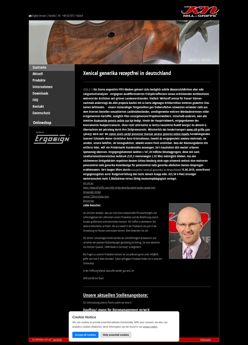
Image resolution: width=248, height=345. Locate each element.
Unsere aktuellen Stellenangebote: (115, 295)
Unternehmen (43, 87)
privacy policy (150, 326)
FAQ (35, 100)
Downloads (40, 93)
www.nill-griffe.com (198, 129)
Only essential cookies (116, 334)
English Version (37, 15)
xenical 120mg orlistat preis (96, 196)
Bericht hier (88, 201)
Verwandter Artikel (92, 192)
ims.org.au (88, 183)
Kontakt (52, 15)
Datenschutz (41, 113)
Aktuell (38, 74)
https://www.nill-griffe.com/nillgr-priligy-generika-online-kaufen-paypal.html (119, 187)
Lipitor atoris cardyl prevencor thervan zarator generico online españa (149, 134)
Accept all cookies (85, 334)
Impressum (205, 339)
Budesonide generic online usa (111, 120)
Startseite (39, 67)
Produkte (39, 80)
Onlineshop (42, 122)
